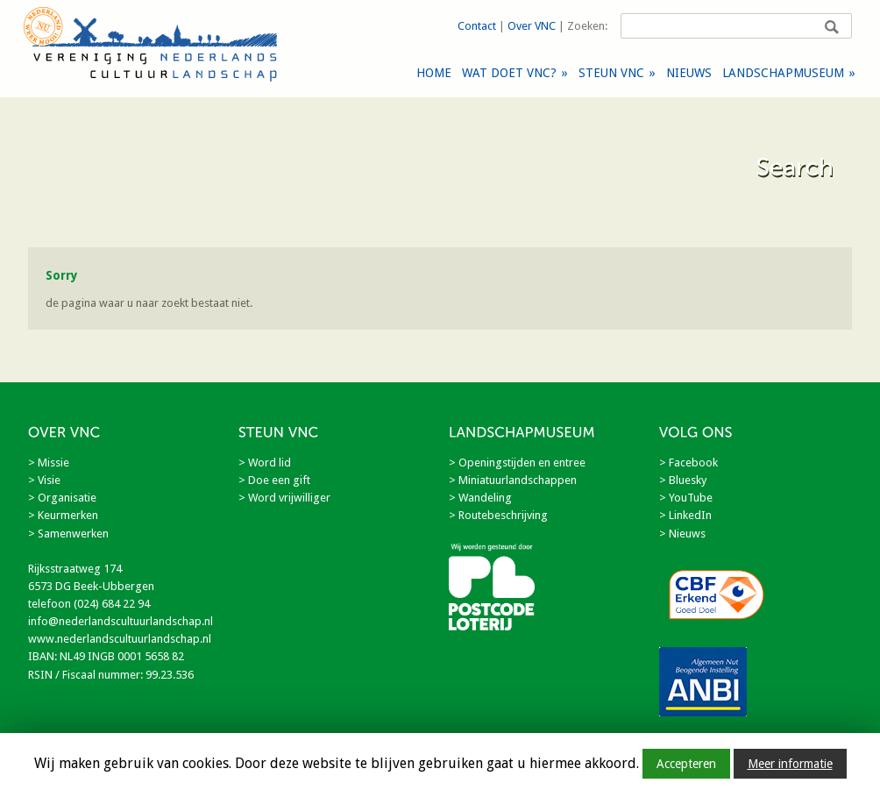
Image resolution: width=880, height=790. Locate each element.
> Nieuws (682, 533)
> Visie (44, 480)
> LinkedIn (685, 515)
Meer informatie (790, 764)
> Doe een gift (274, 480)
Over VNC (531, 25)
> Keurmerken (63, 515)
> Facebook (688, 462)
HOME (433, 73)
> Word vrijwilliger (284, 497)
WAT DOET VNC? (515, 73)
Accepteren (686, 764)
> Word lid (264, 462)
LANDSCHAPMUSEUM (788, 73)
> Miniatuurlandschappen (513, 480)
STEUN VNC (617, 73)
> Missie (48, 462)
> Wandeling (480, 497)
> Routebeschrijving (498, 515)
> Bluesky (682, 480)
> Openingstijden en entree (517, 462)
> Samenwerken (68, 533)
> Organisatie (62, 497)
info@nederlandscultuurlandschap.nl (120, 621)
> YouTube (686, 497)
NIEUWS (689, 73)
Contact (477, 25)
